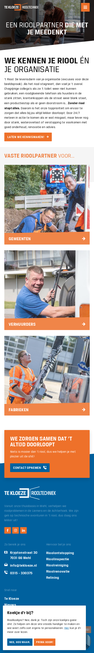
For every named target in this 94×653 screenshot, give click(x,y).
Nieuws (10, 605)
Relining (52, 577)
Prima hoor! (44, 642)
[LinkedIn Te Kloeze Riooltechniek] (23, 530)
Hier (66, 628)
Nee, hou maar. (19, 642)
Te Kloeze (11, 598)
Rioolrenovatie (58, 571)
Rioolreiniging (57, 565)
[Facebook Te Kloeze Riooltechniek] (7, 530)
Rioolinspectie (57, 559)
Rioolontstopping (60, 553)
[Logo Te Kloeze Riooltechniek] (21, 7)
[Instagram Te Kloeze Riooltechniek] (15, 530)
